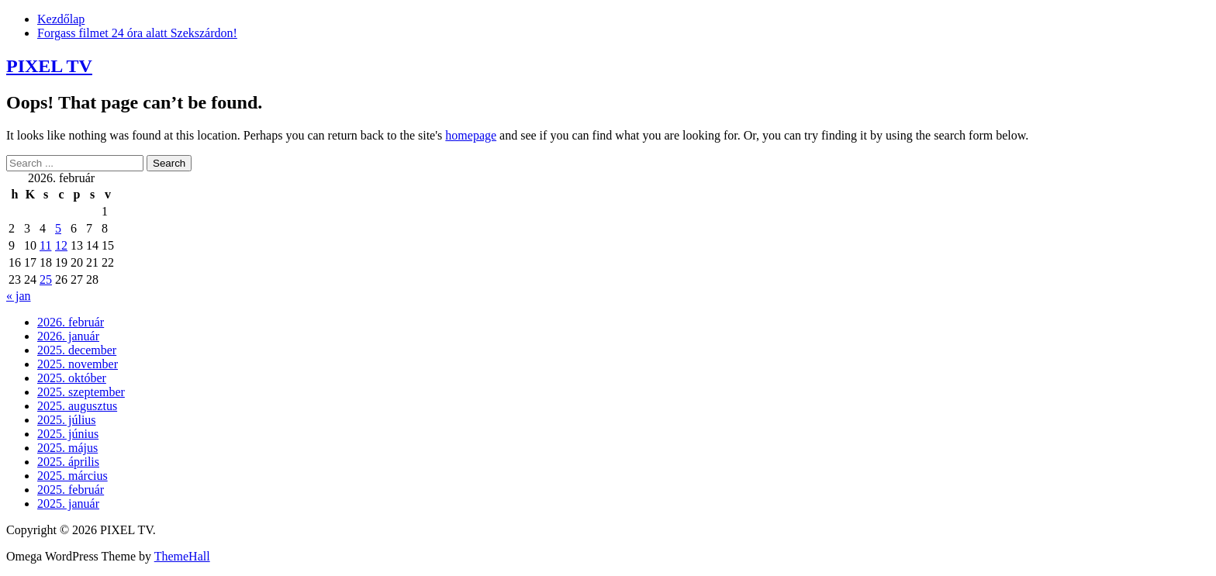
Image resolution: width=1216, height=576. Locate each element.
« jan (18, 295)
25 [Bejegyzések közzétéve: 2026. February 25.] (46, 279)
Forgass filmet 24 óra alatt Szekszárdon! (137, 33)
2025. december (76, 350)
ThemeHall (182, 556)
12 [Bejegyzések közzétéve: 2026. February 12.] (61, 245)
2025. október (71, 378)
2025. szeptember (81, 391)
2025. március (72, 475)
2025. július (66, 419)
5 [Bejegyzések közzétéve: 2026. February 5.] (58, 228)
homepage (470, 135)
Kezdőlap (61, 19)
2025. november (77, 364)
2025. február (70, 489)
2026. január (68, 336)
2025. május (67, 447)
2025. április (68, 461)
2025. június (67, 433)
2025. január (68, 503)
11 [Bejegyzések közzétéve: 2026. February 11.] (45, 245)
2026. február (70, 322)
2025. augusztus (77, 405)
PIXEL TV (49, 66)
